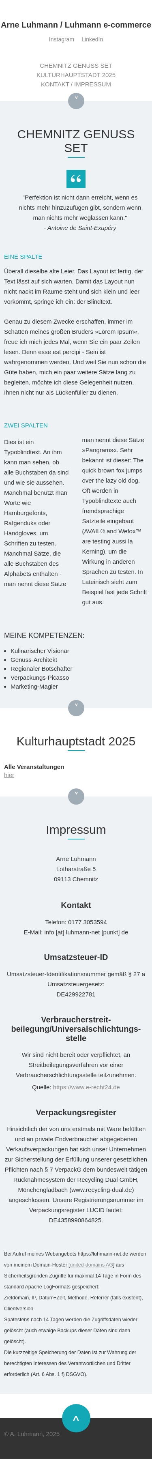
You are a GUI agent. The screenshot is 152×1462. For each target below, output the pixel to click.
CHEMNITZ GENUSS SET (76, 65)
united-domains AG (91, 1265)
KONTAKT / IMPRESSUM (76, 84)
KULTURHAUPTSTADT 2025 (76, 74)
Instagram (61, 39)
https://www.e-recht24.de (86, 1087)
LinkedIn (92, 39)
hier (9, 774)
